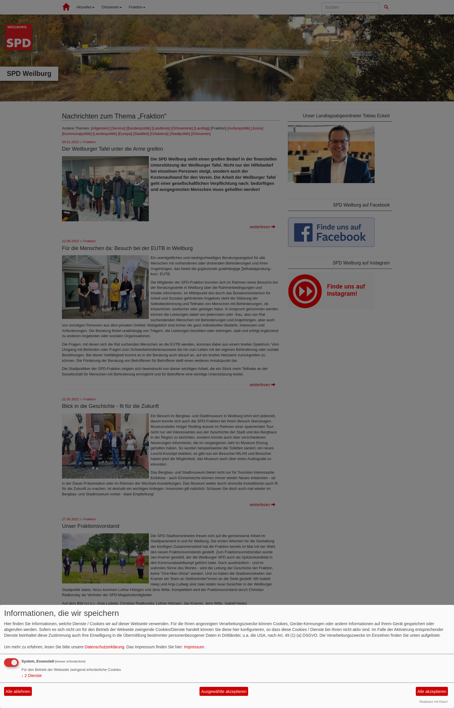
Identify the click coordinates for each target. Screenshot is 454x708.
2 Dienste (31, 675)
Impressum (194, 647)
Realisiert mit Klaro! (434, 701)
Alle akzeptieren (432, 691)
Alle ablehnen (18, 691)
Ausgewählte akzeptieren (223, 691)
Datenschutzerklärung (104, 647)
